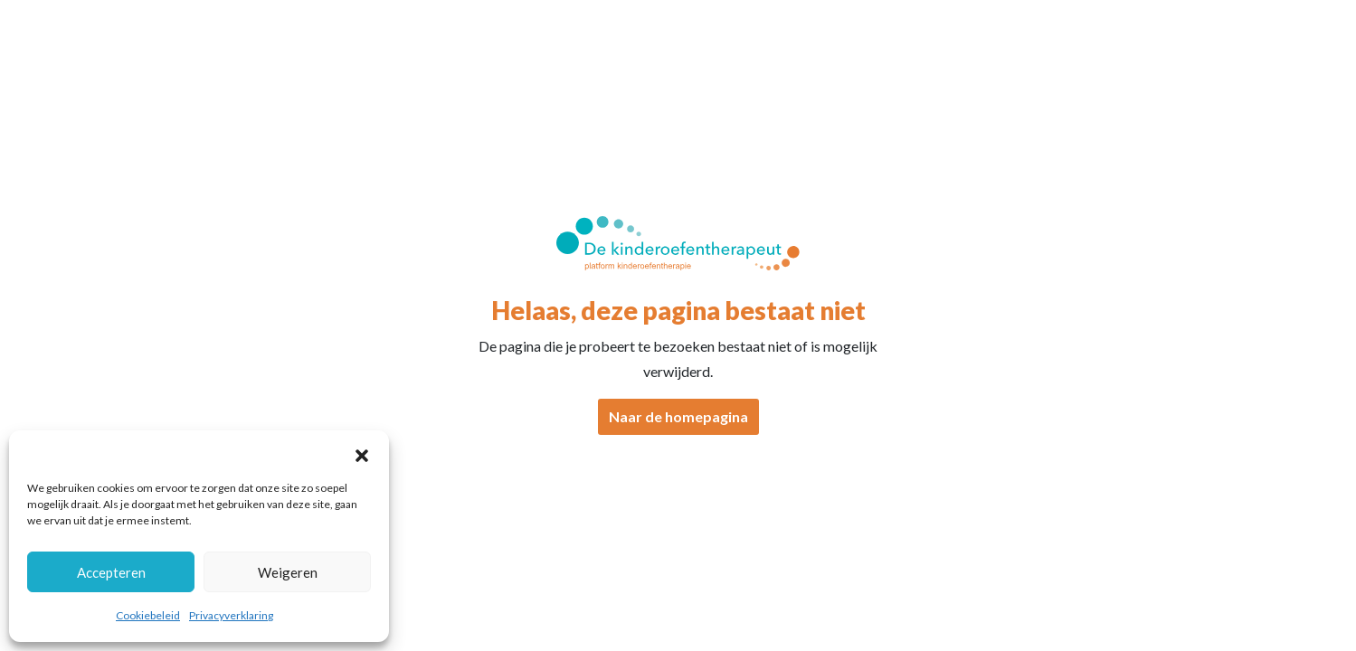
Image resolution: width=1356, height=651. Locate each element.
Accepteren (111, 572)
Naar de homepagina (678, 416)
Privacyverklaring (231, 615)
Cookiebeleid (148, 615)
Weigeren (288, 572)
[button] (362, 453)
